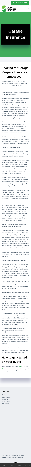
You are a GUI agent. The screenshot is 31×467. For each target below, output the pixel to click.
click (3, 369)
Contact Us (5, 399)
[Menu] (28, 8)
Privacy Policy (6, 401)
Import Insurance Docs (20, 2)
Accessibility (5, 403)
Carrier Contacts (6, 397)
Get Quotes (5, 395)
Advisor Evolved (19, 457)
